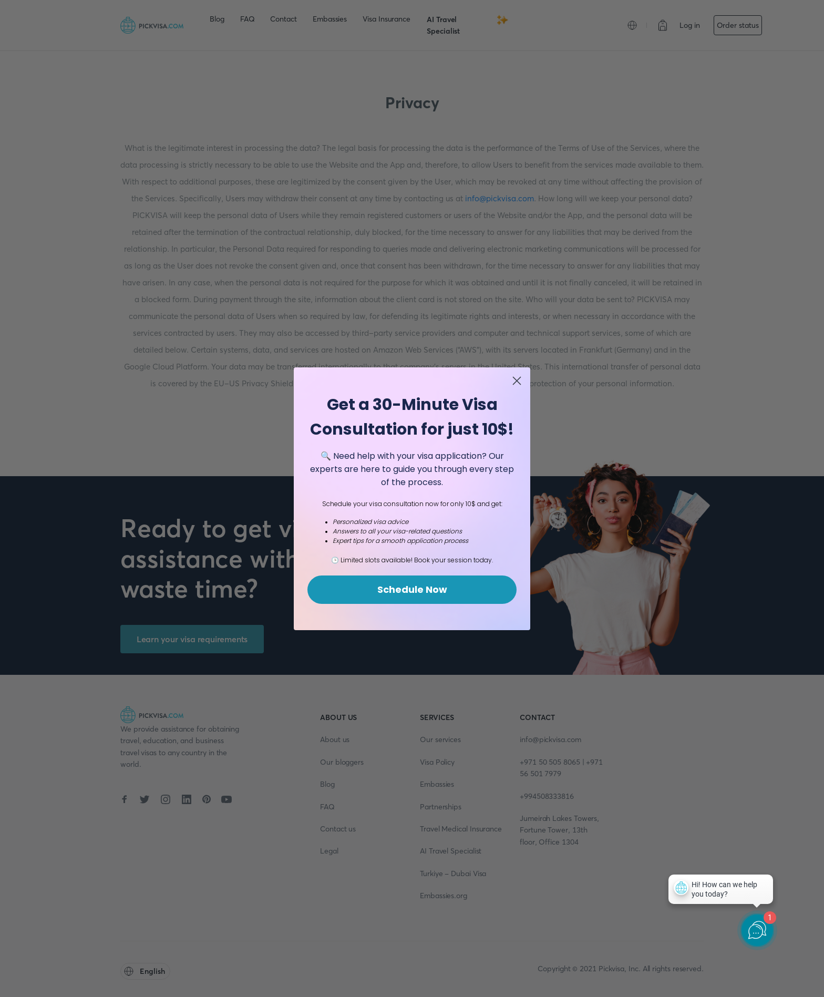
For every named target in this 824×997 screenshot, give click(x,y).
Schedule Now (412, 589)
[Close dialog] (517, 381)
